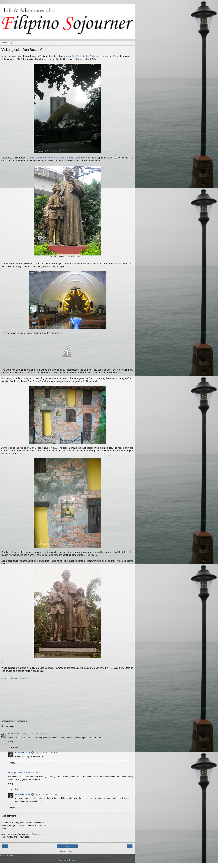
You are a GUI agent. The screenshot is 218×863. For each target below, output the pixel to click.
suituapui (12, 772)
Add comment (9, 816)
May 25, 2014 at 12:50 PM (46, 752)
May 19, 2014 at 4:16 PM (29, 772)
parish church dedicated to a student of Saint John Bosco (58, 158)
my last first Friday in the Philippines (82, 56)
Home (67, 846)
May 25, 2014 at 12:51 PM (46, 794)
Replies (14, 747)
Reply (10, 741)
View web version (67, 852)
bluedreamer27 (15, 734)
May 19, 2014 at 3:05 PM (34, 734)
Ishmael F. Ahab (22, 752)
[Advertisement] (66, 699)
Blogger (72, 860)
